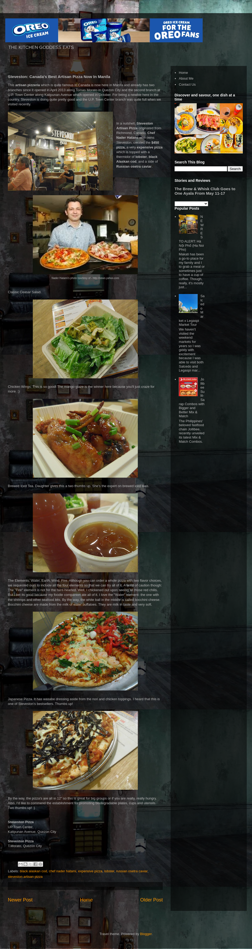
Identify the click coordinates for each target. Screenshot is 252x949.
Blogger (146, 934)
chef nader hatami (62, 871)
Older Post (151, 899)
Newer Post (20, 899)
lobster (109, 871)
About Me (186, 78)
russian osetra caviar (132, 871)
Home (86, 899)
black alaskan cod (33, 871)
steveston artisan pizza (25, 877)
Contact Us (187, 84)
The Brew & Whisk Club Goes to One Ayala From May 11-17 (205, 191)
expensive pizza (90, 871)
